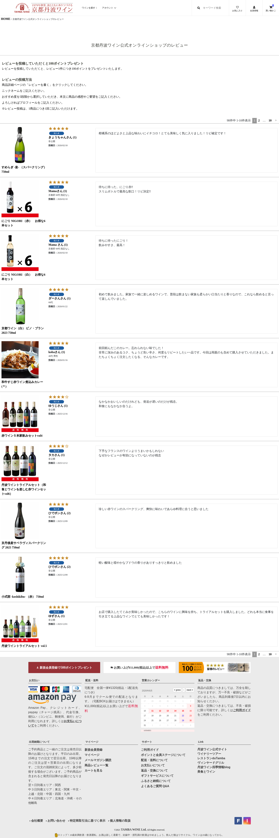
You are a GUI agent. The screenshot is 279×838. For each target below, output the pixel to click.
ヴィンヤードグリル (210, 762)
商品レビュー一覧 (96, 765)
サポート (147, 741)
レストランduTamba (211, 758)
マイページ (91, 741)
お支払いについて (153, 765)
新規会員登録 (93, 749)
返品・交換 (204, 680)
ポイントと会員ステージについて (163, 754)
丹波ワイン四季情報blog (213, 767)
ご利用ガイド (242, 710)
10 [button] (270, 120)
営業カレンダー (151, 680)
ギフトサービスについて (157, 775)
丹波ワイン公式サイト (212, 749)
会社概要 (37, 820)
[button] (276, 120)
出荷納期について (39, 741)
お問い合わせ (56, 820)
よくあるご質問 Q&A (155, 786)
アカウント (107, 8)
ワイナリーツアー (209, 753)
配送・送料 (91, 680)
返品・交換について (154, 770)
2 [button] (259, 120)
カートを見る (93, 770)
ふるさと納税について (156, 780)
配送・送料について (154, 760)
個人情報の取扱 (120, 820)
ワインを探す (88, 8)
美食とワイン (206, 771)
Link (200, 741)
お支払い (34, 680)
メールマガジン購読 (98, 760)
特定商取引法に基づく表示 (87, 820)
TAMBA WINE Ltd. (134, 829)
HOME (5, 18)
